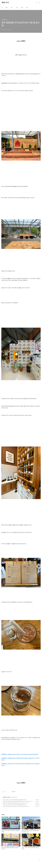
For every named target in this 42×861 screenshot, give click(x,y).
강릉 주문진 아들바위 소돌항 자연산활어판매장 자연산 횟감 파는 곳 (17, 801)
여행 (22, 7)
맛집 (8, 797)
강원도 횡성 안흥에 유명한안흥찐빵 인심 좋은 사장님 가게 (15, 802)
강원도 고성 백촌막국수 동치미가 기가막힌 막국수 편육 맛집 (15, 806)
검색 (36, 3)
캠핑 (7, 7)
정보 (27, 7)
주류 (17, 7)
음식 (12, 7)
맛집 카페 (5, 797)
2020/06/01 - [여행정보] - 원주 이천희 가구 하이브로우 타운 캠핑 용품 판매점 (19, 754)
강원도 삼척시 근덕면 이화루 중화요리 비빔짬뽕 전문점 (14, 799)
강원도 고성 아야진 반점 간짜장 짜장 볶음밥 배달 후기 (14, 804)
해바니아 (5, 3)
